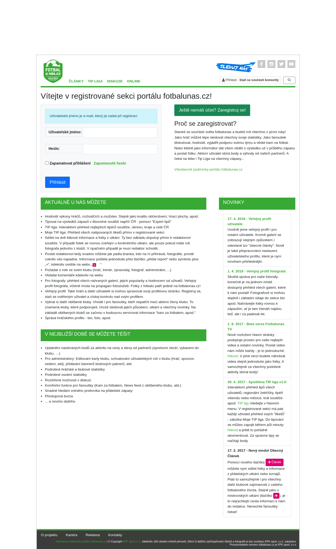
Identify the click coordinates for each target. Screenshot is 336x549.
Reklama (93, 535)
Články (76, 81)
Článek (274, 462)
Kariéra (71, 535)
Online (133, 81)
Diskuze (115, 81)
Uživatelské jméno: (65, 132)
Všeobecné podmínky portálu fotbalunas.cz (208, 169)
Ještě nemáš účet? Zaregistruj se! (212, 110)
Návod (233, 356)
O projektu (49, 535)
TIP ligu (243, 403)
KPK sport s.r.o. (132, 541)
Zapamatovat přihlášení (88, 163)
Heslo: (54, 148)
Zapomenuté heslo (110, 163)
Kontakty (115, 535)
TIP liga (95, 81)
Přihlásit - (250, 80)
